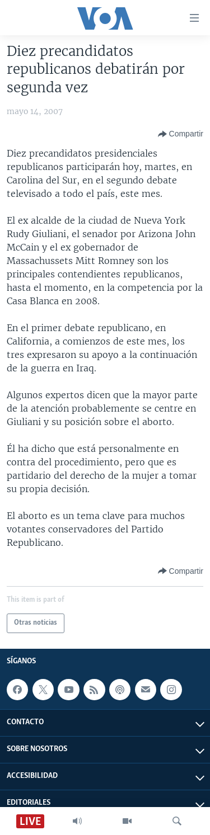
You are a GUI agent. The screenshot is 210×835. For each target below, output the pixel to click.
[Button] (180, 134)
